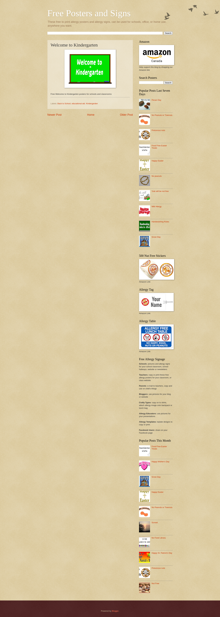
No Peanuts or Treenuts (162, 115)
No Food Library (159, 538)
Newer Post (54, 114)
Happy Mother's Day (160, 461)
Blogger (115, 611)
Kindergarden (92, 103)
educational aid (78, 103)
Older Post (126, 114)
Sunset (155, 522)
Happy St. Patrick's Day (162, 553)
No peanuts (157, 176)
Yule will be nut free (160, 191)
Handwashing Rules (160, 222)
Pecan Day (156, 100)
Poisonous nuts (158, 130)
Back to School (64, 103)
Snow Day (156, 237)
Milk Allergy (156, 206)
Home (90, 114)
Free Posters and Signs (89, 13)
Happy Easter (157, 161)
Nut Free (155, 583)
